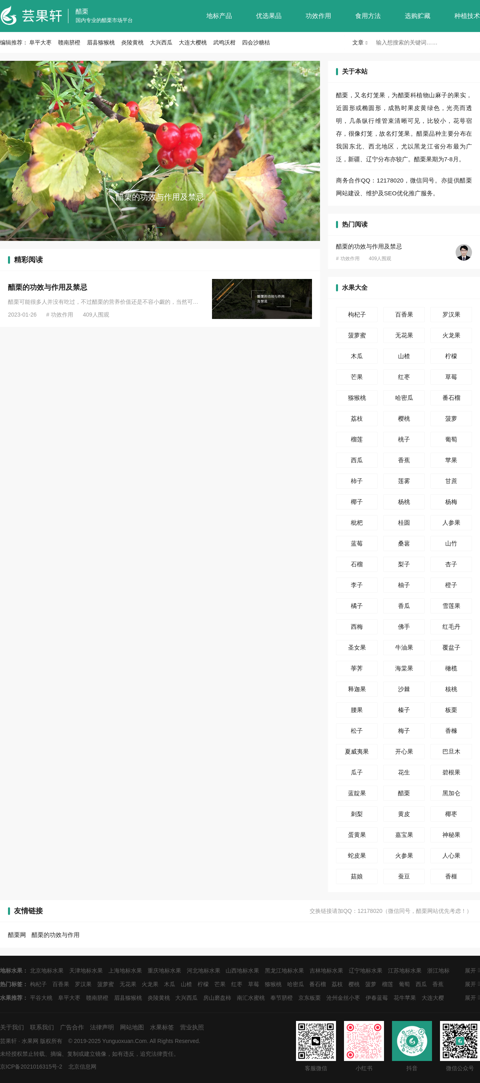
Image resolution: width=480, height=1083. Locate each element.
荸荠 (357, 668)
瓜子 (357, 772)
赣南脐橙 (69, 42)
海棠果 (404, 668)
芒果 (357, 376)
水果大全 (355, 287)
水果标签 (162, 1027)
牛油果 (404, 647)
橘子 (357, 605)
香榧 (451, 876)
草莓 (451, 376)
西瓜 (357, 460)
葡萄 (451, 439)
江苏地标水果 (405, 970)
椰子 (357, 501)
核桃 (451, 689)
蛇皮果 (357, 855)
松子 (357, 730)
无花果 (404, 335)
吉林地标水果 (326, 970)
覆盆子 (451, 647)
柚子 (404, 585)
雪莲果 (451, 605)
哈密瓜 (404, 397)
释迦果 (357, 689)
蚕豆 (404, 876)
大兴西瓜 (161, 42)
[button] (160, 227)
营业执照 (192, 1027)
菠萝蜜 (357, 335)
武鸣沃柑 (224, 42)
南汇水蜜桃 (251, 998)
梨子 (404, 564)
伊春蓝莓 (377, 998)
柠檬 (451, 356)
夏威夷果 (357, 751)
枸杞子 (357, 314)
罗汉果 (451, 314)
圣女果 (357, 647)
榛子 (404, 709)
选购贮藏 (417, 15)
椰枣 (451, 813)
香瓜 (404, 605)
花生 (404, 772)
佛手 (404, 626)
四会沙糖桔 (256, 42)
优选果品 (269, 15)
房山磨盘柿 (217, 998)
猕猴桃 (357, 397)
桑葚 (404, 543)
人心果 (451, 855)
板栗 (451, 709)
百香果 (404, 314)
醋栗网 (17, 934)
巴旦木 (451, 751)
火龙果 (451, 335)
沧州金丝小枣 (343, 998)
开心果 (404, 751)
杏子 (451, 564)
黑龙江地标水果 (284, 970)
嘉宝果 (404, 834)
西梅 (357, 626)
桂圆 (404, 522)
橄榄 (451, 668)
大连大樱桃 (193, 42)
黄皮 (404, 813)
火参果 (404, 855)
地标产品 (219, 15)
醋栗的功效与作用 (56, 934)
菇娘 (357, 876)
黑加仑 (451, 793)
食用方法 (368, 15)
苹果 (451, 460)
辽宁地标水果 (365, 970)
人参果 (451, 522)
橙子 (451, 585)
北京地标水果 (47, 970)
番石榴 (451, 397)
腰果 (357, 709)
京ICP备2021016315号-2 (31, 1066)
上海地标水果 (125, 970)
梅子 (404, 730)
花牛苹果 (405, 998)
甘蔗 (451, 480)
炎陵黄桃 (132, 42)
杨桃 (404, 501)
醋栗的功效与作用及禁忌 (47, 287)
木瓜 (357, 356)
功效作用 (318, 15)
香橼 (451, 730)
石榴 (357, 564)
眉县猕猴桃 (101, 42)
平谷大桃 (41, 998)
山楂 (404, 356)
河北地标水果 (203, 970)
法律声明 (102, 1027)
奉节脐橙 (281, 998)
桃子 (404, 439)
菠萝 (451, 418)
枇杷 (357, 522)
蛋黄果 (357, 834)
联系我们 (42, 1027)
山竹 (451, 543)
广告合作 (72, 1027)
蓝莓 (357, 543)
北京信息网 (82, 1066)
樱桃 (404, 418)
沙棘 (404, 689)
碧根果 (451, 772)
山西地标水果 (242, 970)
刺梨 (357, 813)
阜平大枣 (40, 42)
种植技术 (467, 15)
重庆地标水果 (164, 970)
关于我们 (12, 1027)
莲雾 (404, 480)
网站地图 (132, 1027)
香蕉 (404, 460)
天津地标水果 (86, 970)
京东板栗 (309, 998)
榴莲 (357, 439)
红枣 (404, 376)
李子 (357, 585)
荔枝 (357, 418)
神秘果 (451, 834)
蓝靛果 (357, 793)
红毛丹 (451, 626)
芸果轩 (8, 1041)
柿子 (357, 480)
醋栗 (82, 11)
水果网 (30, 1041)
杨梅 (451, 501)
